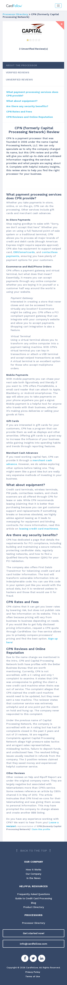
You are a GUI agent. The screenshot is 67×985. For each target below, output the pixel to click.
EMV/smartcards (23, 250)
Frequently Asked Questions (33, 890)
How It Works (33, 865)
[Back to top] (33, 846)
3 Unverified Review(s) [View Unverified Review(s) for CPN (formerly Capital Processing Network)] (33, 48)
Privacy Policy (32, 968)
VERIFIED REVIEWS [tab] (17, 71)
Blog (33, 898)
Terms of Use (32, 973)
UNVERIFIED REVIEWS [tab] (19, 78)
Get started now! (33, 929)
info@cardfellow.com (33, 940)
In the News (33, 874)
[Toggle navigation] (58, 5)
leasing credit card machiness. (38, 526)
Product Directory (33, 903)
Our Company (33, 869)
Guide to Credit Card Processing (33, 894)
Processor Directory (15, 14)
